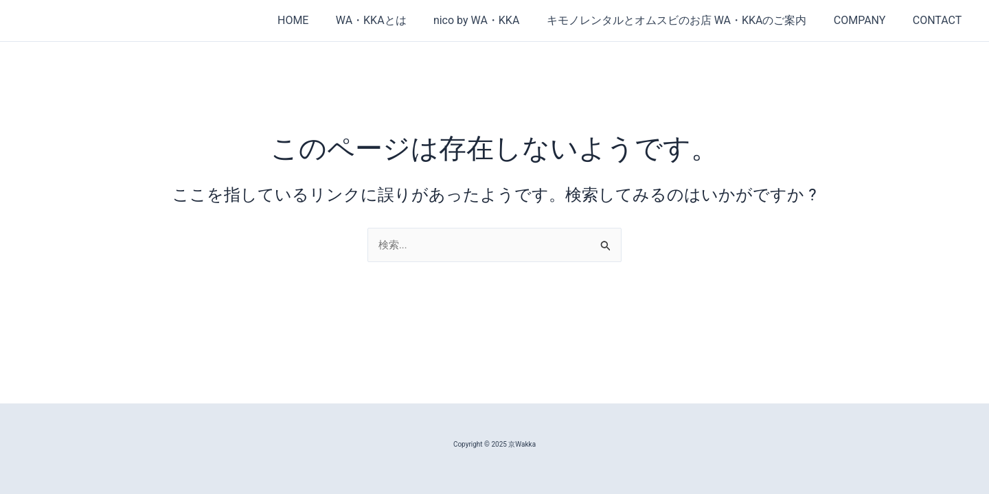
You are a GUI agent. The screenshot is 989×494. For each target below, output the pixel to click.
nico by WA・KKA (493, 20)
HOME (320, 20)
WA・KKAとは (394, 20)
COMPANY (867, 20)
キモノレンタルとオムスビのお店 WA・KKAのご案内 (689, 20)
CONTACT (939, 20)
